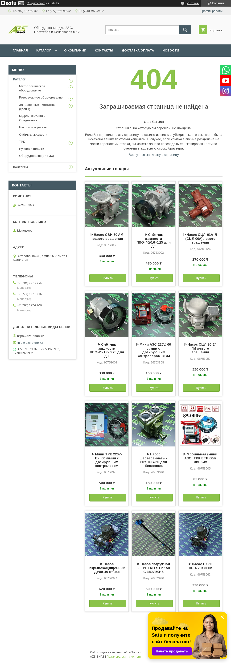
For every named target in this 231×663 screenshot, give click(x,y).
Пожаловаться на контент (124, 656)
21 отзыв (193, 3)
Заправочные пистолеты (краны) (37, 107)
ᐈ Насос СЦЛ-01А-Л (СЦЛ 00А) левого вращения (200, 238)
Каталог (19, 79)
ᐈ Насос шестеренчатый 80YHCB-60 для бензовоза (154, 460)
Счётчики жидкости (33, 134)
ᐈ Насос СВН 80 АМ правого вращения (107, 237)
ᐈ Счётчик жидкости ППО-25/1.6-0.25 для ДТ (107, 350)
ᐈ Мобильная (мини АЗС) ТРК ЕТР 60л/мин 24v (200, 458)
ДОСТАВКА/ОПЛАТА (138, 50)
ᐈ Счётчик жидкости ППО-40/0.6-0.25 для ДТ (153, 240)
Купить (108, 278)
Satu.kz (136, 652)
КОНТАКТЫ (104, 50)
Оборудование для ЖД (36, 156)
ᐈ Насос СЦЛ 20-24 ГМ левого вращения (200, 348)
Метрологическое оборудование (32, 88)
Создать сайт (36, 3)
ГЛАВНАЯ (20, 50)
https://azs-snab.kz (30, 336)
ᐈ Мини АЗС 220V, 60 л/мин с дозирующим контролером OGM (153, 350)
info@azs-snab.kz (30, 342)
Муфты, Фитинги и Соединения (32, 118)
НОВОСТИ (170, 50)
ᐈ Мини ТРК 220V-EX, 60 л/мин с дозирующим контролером (107, 460)
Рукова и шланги (31, 148)
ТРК (22, 141)
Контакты (20, 167)
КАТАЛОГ (43, 50)
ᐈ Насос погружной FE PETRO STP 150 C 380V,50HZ (153, 568)
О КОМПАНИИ (75, 50)
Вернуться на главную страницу (154, 155)
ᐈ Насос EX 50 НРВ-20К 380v (200, 566)
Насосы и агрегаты (33, 127)
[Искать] (185, 29)
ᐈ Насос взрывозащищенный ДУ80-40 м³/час (106, 568)
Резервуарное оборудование (40, 97)
